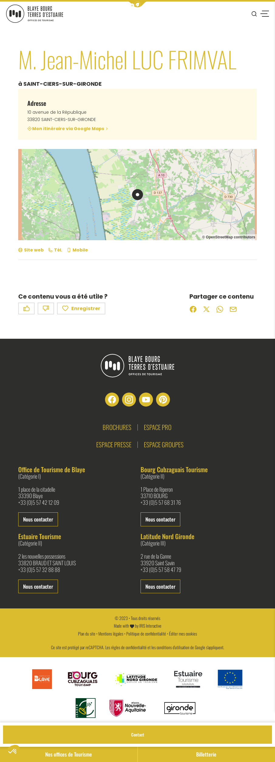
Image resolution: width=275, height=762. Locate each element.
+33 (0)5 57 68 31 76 (161, 502)
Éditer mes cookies (183, 633)
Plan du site (86, 633)
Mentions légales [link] (110, 633)
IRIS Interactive (150, 625)
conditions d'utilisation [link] (173, 647)
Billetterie (206, 754)
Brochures (117, 427)
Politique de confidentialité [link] (146, 633)
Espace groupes (164, 444)
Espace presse (113, 444)
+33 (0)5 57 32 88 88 (39, 569)
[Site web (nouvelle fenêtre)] (31, 250)
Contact (137, 734)
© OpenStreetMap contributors (228, 237)
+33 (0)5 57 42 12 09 (38, 502)
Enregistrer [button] (81, 308)
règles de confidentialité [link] (129, 647)
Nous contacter (38, 519)
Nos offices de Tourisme (68, 754)
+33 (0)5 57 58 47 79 (161, 569)
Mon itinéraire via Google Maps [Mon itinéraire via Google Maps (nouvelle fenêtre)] (68, 128)
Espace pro (157, 427)
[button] (137, 4)
